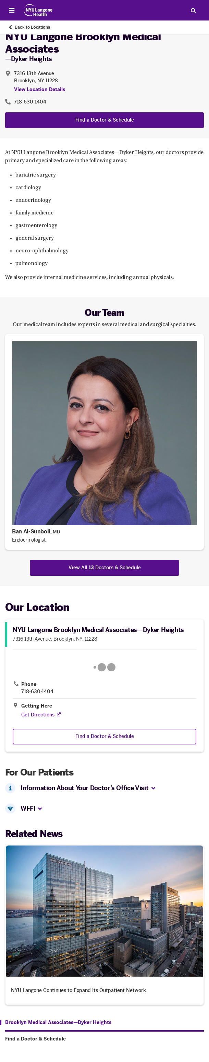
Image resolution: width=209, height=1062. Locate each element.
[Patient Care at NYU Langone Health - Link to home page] (38, 10)
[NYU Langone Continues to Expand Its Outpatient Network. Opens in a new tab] (104, 925)
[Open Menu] (11, 10)
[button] (153, 788)
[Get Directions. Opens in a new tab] (37, 714)
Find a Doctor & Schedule (104, 120)
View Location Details (39, 90)
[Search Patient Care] (193, 10)
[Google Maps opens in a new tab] (104, 667)
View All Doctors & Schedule (105, 568)
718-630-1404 (37, 691)
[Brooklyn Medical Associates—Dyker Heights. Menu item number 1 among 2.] (55, 1022)
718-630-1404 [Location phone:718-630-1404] (30, 102)
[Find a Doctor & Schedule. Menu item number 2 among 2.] (104, 1039)
